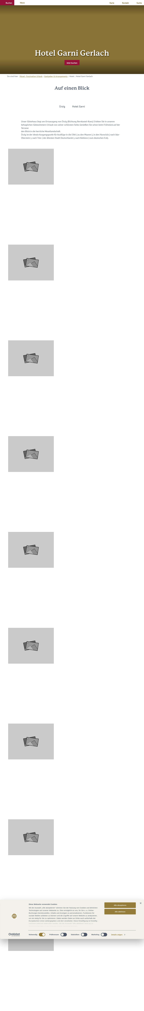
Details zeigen (116, 1007)
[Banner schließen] (140, 975)
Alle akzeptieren (120, 977)
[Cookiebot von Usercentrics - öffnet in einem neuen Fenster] (14, 1006)
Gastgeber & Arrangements (55, 76)
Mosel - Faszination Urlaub (31, 76)
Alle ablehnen (120, 984)
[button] (7, 2)
